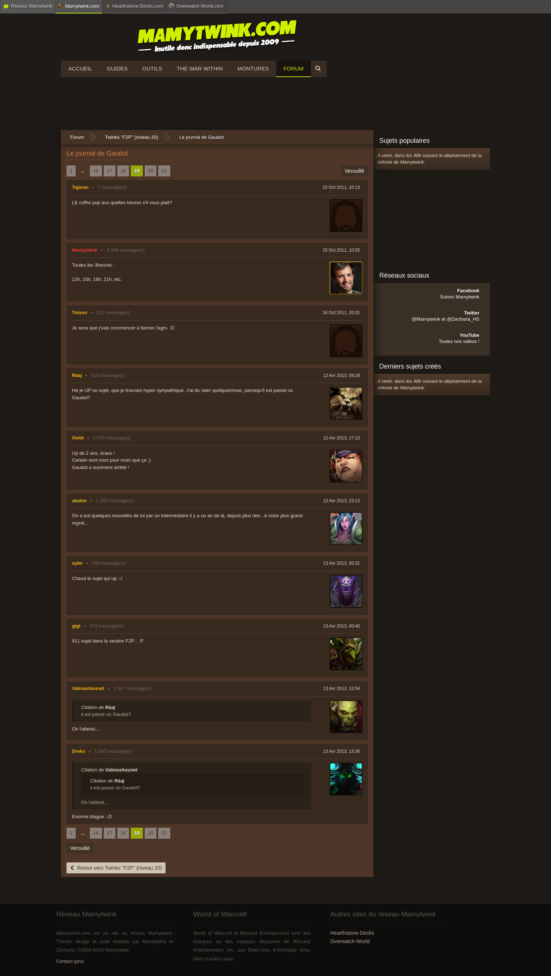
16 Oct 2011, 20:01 (341, 312)
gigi (76, 626)
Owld (78, 438)
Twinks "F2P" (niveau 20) (131, 137)
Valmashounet (88, 688)
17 (109, 171)
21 (164, 171)
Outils (152, 68)
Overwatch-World (350, 941)
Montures (253, 68)
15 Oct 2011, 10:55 (341, 250)
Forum (294, 68)
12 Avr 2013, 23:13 (341, 500)
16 (95, 171)
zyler (77, 563)
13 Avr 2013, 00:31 (341, 563)
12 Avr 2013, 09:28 (341, 375)
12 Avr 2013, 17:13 (341, 438)
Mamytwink (85, 250)
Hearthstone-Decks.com (134, 6)
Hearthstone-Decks (352, 933)
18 (123, 171)
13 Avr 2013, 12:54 (341, 688)
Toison (79, 312)
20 (150, 171)
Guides (117, 68)
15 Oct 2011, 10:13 (341, 187)
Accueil (80, 68)
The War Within (200, 68)
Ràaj (77, 375)
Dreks (78, 751)
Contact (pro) (70, 961)
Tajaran (80, 187)
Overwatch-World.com (196, 6)
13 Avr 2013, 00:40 (341, 626)
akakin (79, 500)
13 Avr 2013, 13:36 (341, 751)
